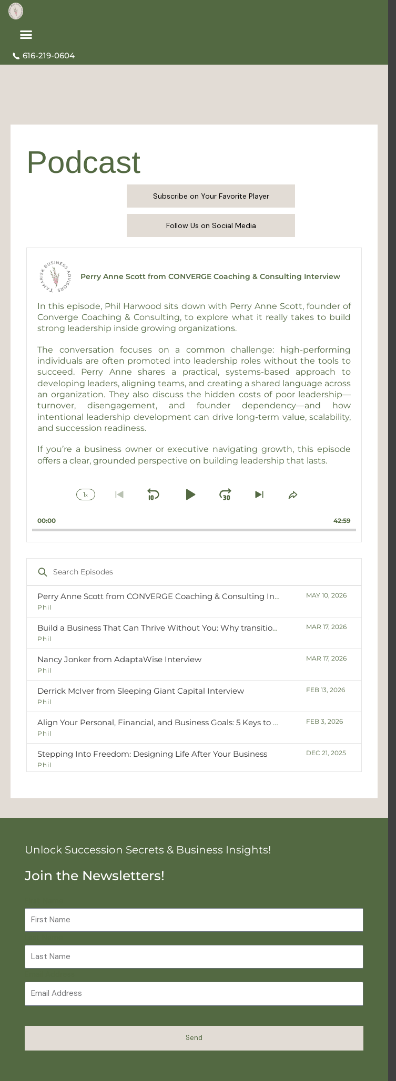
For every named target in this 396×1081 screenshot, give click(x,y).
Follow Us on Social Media (211, 225)
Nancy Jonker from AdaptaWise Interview (119, 659)
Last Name (44, 938)
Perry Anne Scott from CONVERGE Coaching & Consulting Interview (170, 596)
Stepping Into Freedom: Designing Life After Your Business (152, 754)
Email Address (50, 975)
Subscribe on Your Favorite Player (211, 196)
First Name (44, 901)
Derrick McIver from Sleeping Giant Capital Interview (140, 691)
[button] (26, 35)
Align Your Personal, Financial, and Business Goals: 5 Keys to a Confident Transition (198, 722)
